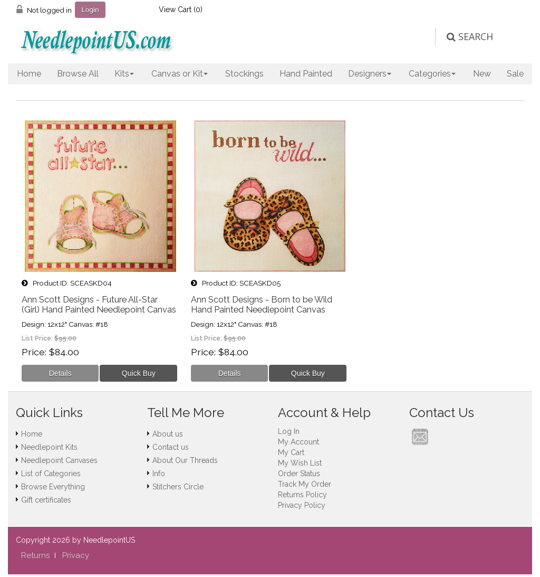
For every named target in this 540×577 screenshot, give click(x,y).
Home (29, 74)
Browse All (78, 74)
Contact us (170, 447)
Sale (515, 74)
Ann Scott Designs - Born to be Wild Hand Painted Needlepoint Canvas (261, 305)
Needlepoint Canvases (59, 460)
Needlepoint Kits (49, 447)
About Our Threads (185, 460)
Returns (35, 555)
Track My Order (304, 484)
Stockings (244, 74)
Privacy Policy (301, 505)
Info (158, 473)
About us (167, 434)
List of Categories (51, 473)
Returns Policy (302, 494)
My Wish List (300, 463)
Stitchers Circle (178, 487)
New (482, 74)
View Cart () (180, 9)
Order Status (299, 473)
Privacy (75, 555)
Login (90, 9)
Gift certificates (46, 500)
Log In (289, 431)
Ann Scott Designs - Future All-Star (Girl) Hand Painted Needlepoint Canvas (99, 305)
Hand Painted (305, 74)
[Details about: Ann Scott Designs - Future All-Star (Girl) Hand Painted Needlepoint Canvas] (60, 373)
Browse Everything (53, 487)
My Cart (291, 452)
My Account (298, 442)
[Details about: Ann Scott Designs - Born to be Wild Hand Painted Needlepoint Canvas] (229, 373)
